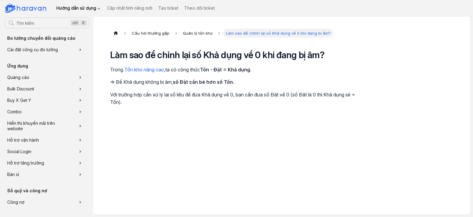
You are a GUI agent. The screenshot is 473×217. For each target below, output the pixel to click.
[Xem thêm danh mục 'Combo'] (80, 112)
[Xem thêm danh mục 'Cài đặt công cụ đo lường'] (80, 50)
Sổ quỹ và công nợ (27, 190)
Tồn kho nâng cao (144, 70)
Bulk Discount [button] (20, 88)
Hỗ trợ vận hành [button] (23, 140)
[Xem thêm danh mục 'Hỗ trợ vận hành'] (80, 140)
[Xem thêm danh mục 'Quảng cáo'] (80, 77)
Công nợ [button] (15, 202)
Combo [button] (14, 111)
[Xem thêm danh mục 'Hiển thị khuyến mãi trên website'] (80, 126)
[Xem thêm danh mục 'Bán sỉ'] (80, 174)
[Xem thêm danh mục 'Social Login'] (80, 151)
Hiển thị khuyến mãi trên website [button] (31, 126)
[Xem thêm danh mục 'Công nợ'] (80, 202)
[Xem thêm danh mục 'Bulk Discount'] (80, 89)
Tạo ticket (168, 8)
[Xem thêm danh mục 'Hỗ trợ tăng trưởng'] (80, 163)
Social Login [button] (19, 151)
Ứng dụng (17, 65)
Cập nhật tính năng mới (129, 8)
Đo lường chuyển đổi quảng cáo (41, 38)
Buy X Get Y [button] (19, 100)
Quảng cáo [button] (18, 77)
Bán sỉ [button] (13, 174)
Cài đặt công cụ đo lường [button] (32, 49)
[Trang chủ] (116, 33)
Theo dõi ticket (199, 8)
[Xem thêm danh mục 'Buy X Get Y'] (80, 100)
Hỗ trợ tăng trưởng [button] (25, 162)
